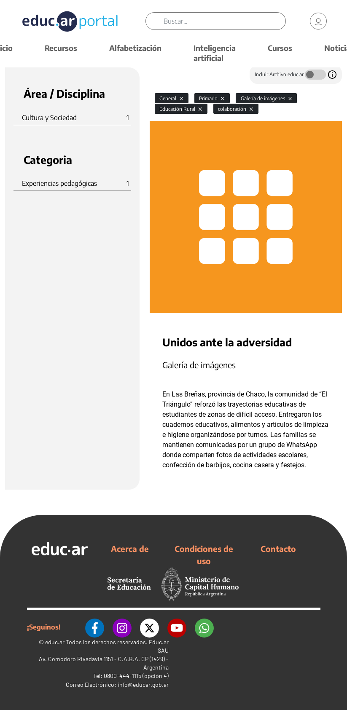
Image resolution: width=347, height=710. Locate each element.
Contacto (278, 549)
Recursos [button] (61, 48)
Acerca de (130, 549)
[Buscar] (224, 21)
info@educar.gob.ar (143, 684)
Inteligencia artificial (215, 53)
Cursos (280, 48)
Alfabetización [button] (135, 48)
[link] (318, 21)
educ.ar (55, 642)
